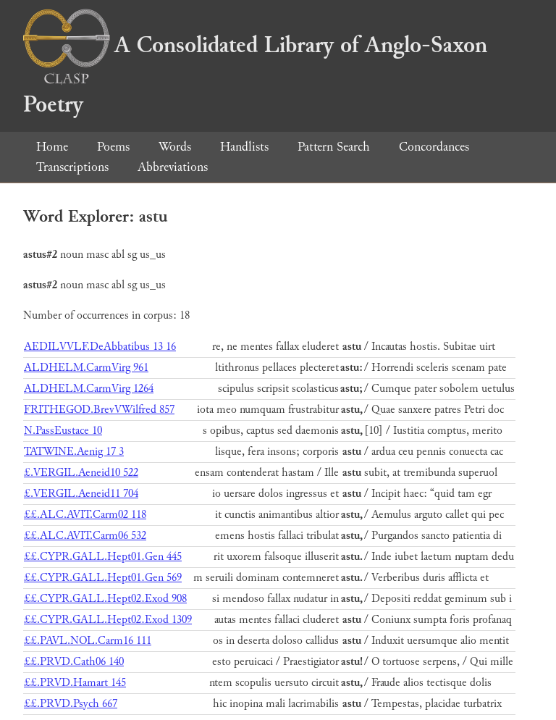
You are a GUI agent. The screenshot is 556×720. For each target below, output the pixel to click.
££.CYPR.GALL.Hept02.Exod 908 (105, 598)
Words (175, 147)
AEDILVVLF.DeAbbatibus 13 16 (100, 346)
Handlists (244, 147)
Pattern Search (334, 147)
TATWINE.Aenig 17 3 (74, 451)
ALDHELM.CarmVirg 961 (86, 367)
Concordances (434, 147)
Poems (113, 147)
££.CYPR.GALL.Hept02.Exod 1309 (108, 619)
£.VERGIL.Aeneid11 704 (81, 493)
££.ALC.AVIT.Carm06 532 (85, 535)
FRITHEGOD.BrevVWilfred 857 (99, 409)
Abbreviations (173, 167)
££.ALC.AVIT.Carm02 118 (85, 514)
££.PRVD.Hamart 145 (75, 682)
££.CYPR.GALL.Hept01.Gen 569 (103, 577)
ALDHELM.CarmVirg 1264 (88, 388)
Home (52, 147)
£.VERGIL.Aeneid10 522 (81, 472)
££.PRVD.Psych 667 (70, 703)
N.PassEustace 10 (63, 430)
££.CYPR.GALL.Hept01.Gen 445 (103, 556)
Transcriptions (72, 167)
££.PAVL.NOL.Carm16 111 (87, 640)
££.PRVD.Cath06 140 (74, 661)
